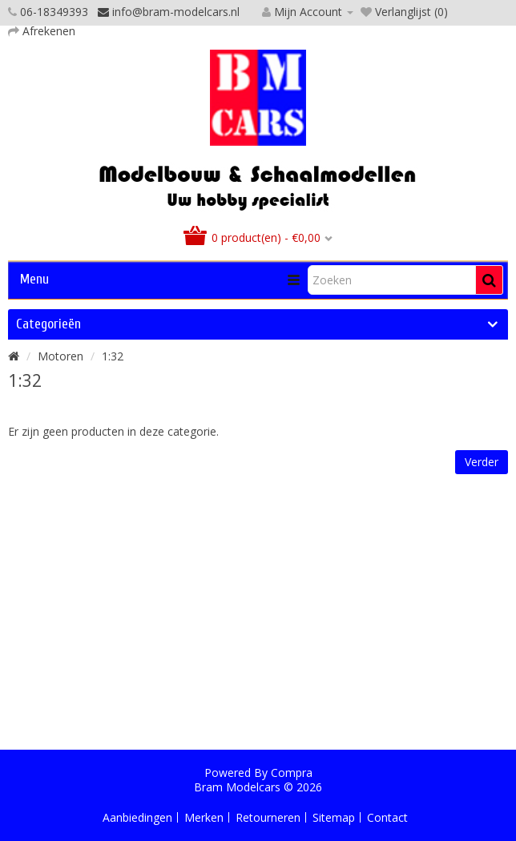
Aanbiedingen (137, 817)
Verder (481, 461)
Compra (291, 772)
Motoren (60, 356)
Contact (387, 817)
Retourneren (268, 817)
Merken (204, 817)
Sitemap (333, 817)
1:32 (112, 356)
